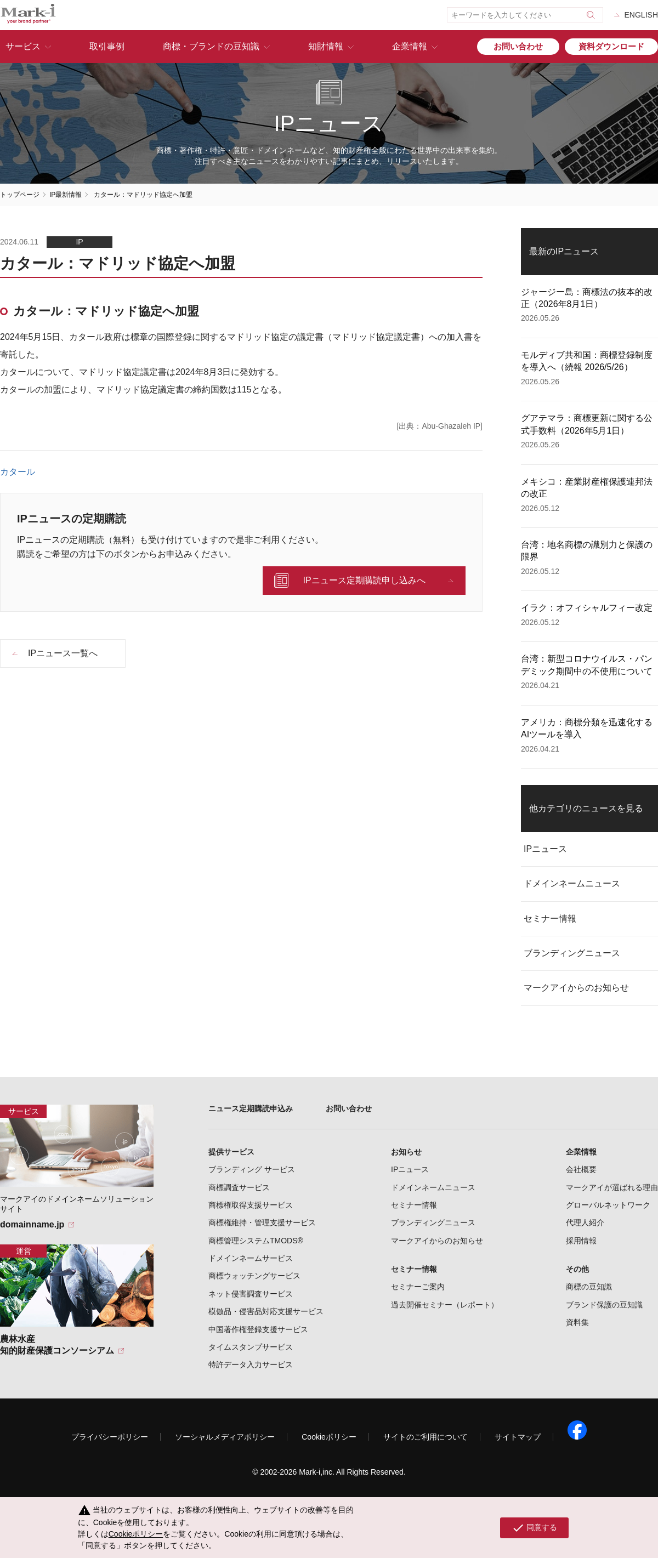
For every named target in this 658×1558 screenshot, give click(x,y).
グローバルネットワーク (608, 1205)
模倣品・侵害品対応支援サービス (266, 1311)
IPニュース (545, 849)
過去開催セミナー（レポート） (444, 1304)
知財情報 (325, 46)
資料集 (577, 1322)
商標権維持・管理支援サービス (262, 1222)
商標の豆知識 (589, 1286)
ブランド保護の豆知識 (604, 1304)
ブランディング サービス (251, 1169)
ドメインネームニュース (572, 883)
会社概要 (581, 1169)
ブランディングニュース (572, 953)
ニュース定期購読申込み (250, 1108)
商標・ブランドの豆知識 (211, 46)
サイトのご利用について (425, 1436)
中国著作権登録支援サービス (258, 1329)
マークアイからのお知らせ (576, 987)
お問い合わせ (518, 46)
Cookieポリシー (329, 1436)
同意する (534, 1527)
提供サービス (231, 1151)
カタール (17, 472)
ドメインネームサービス (250, 1258)
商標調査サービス (239, 1187)
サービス (23, 46)
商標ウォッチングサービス (254, 1275)
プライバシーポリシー (109, 1436)
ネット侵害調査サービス (250, 1293)
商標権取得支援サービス (250, 1205)
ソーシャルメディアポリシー (225, 1436)
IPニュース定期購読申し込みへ (364, 580)
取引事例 (106, 46)
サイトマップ (518, 1436)
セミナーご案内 (418, 1286)
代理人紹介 (585, 1222)
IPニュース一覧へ (63, 653)
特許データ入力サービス (250, 1364)
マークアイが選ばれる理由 (612, 1187)
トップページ (19, 194)
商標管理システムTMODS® (255, 1240)
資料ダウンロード (611, 46)
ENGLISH (641, 14)
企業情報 (409, 46)
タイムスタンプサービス (250, 1347)
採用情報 (581, 1240)
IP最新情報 (65, 194)
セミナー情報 (550, 918)
